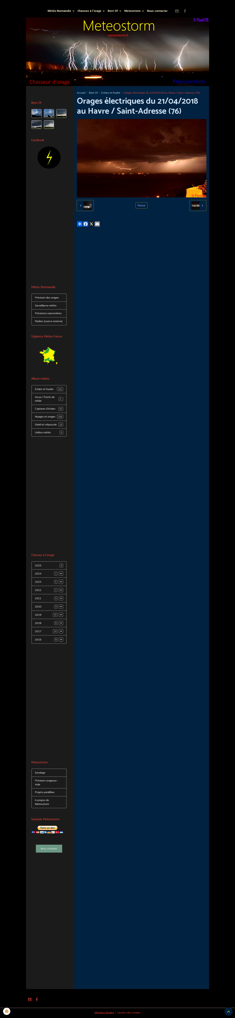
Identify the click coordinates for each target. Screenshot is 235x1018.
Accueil (81, 93)
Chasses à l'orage (90, 11)
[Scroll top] (229, 1011)
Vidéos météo (49, 433)
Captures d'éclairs (49, 409)
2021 (38, 599)
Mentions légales (104, 1013)
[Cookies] (6, 1011)
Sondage (40, 773)
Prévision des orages (47, 298)
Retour (141, 205)
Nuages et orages (49, 417)
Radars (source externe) (49, 321)
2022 (38, 590)
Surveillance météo (46, 306)
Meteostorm (132, 11)
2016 (38, 640)
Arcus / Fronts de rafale (49, 399)
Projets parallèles (45, 793)
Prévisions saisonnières (49, 313)
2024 (38, 574)
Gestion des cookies (129, 1013)
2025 (38, 566)
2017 (38, 632)
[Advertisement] (49, 227)
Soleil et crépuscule (49, 425)
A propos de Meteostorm (42, 803)
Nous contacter (157, 11)
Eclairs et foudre (110, 93)
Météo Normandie (60, 11)
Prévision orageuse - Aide (47, 783)
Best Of (113, 11)
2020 (38, 607)
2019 (38, 615)
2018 (38, 623)
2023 (38, 582)
